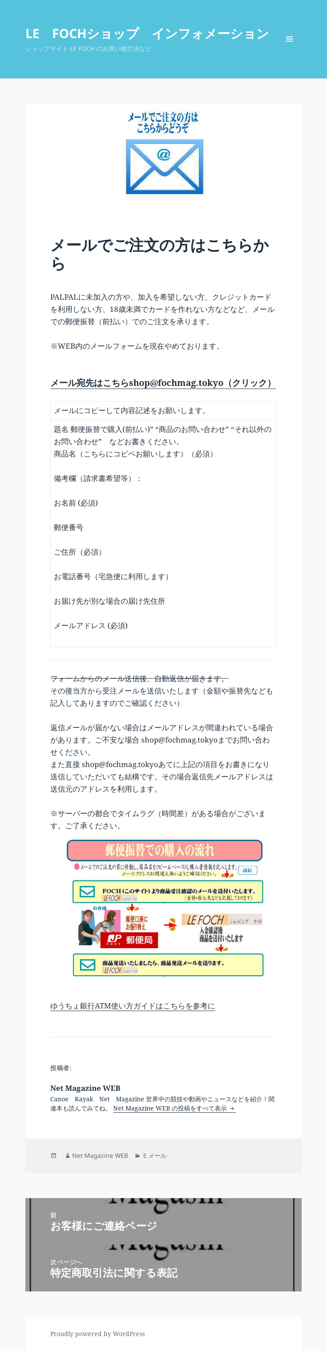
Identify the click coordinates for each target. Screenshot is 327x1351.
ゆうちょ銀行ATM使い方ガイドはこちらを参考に (132, 1006)
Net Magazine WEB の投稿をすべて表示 (171, 1108)
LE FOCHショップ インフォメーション (147, 33)
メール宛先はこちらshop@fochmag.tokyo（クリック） (163, 383)
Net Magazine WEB (100, 1155)
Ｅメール (154, 1155)
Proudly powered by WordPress (97, 1334)
